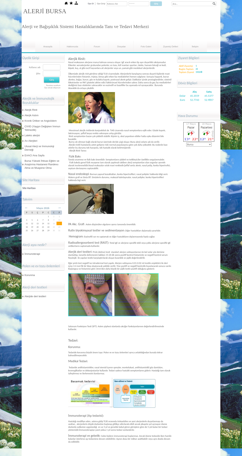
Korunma (30, 275)
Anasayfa (47, 46)
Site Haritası (29, 188)
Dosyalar (121, 46)
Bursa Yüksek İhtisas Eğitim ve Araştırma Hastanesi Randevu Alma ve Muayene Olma (42, 164)
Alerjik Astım (32, 115)
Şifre (38, 73)
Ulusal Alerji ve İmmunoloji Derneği (39, 148)
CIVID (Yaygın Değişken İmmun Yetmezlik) (42, 128)
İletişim (195, 46)
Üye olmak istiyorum (52, 87)
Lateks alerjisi (32, 135)
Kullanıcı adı (34, 67)
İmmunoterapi (32, 253)
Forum (97, 46)
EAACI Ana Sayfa (34, 155)
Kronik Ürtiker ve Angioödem (41, 120)
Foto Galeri (146, 46)
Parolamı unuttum (53, 85)
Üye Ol (91, 3)
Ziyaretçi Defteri (170, 46)
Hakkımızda (72, 46)
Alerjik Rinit (31, 109)
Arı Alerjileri (31, 140)
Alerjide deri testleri (35, 296)
